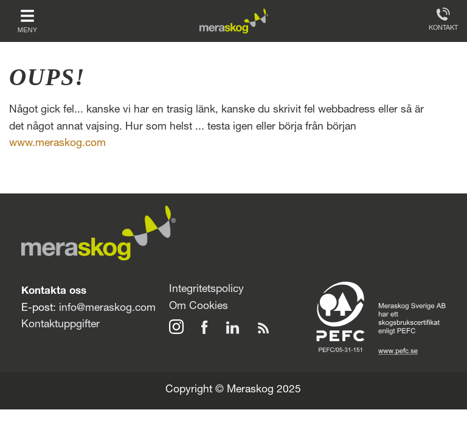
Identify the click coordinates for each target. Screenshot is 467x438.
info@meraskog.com (107, 309)
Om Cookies (198, 307)
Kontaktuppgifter (60, 325)
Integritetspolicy (206, 290)
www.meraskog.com (57, 144)
